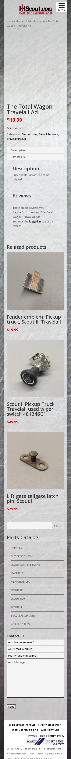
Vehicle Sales (20, 612)
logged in (35, 209)
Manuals (20, 21)
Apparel (16, 536)
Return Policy (56, 724)
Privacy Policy (36, 724)
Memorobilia (29, 122)
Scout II (16, 595)
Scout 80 (17, 578)
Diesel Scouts (21, 544)
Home (10, 21)
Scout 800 (18, 587)
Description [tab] (19, 138)
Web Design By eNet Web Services (35, 718)
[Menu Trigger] (61, 7)
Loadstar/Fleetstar (25, 553)
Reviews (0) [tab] (18, 145)
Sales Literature (36, 21)
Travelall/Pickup (16, 127)
